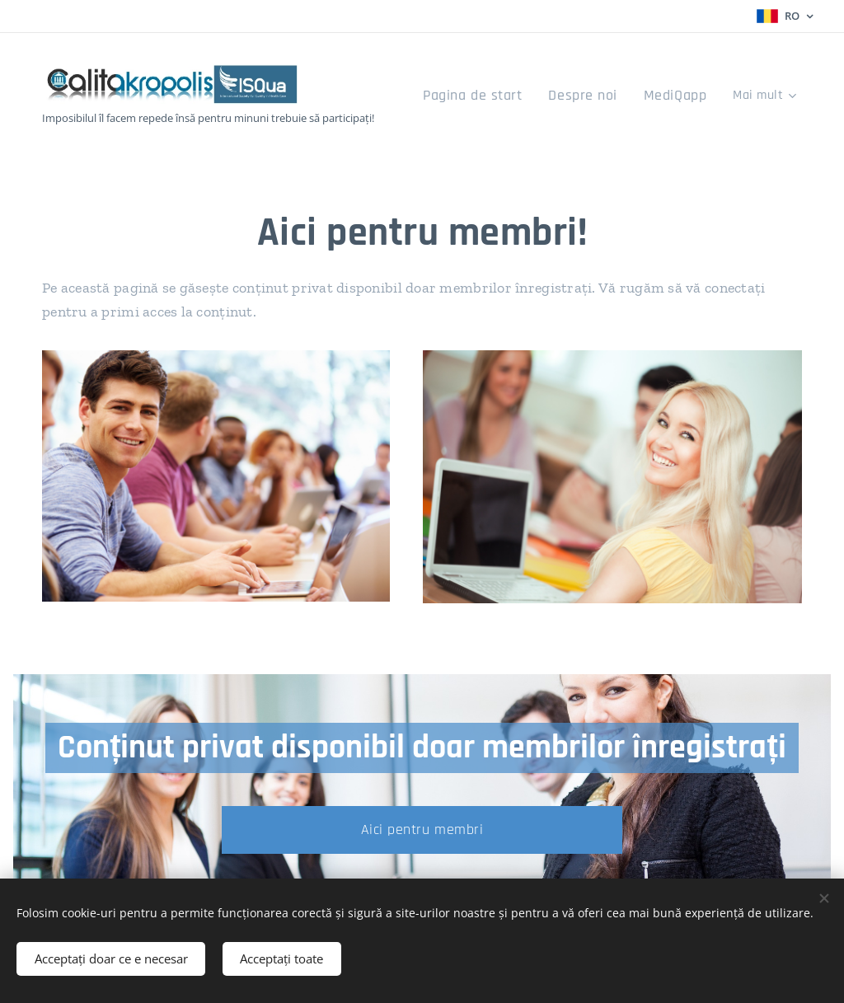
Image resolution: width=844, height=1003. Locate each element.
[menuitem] (497, 96)
